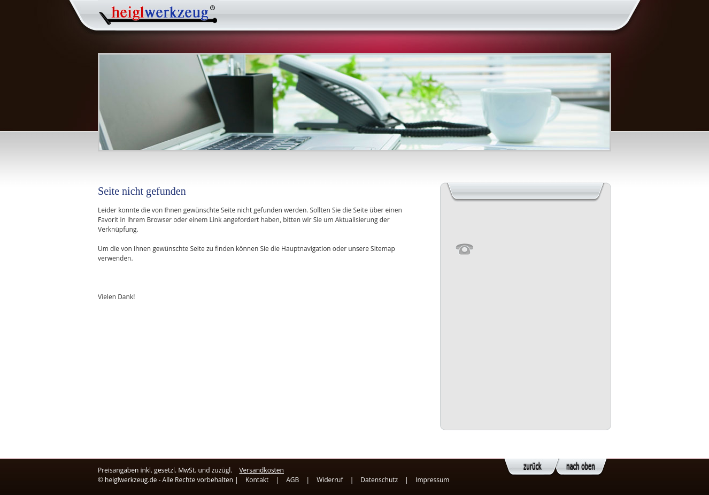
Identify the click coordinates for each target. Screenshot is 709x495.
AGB (292, 479)
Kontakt (256, 479)
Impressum (432, 479)
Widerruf (330, 479)
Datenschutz (379, 479)
